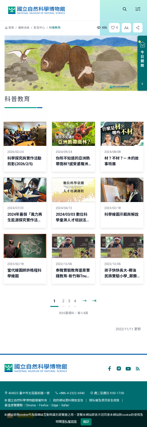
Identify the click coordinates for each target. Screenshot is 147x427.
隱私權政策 (69, 421)
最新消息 (24, 27)
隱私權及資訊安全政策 (104, 400)
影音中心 (39, 27)
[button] (113, 27)
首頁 (11, 27)
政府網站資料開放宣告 (68, 400)
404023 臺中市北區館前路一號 (27, 393)
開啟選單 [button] (138, 9)
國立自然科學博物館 (36, 10)
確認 (86, 422)
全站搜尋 (124, 9)
